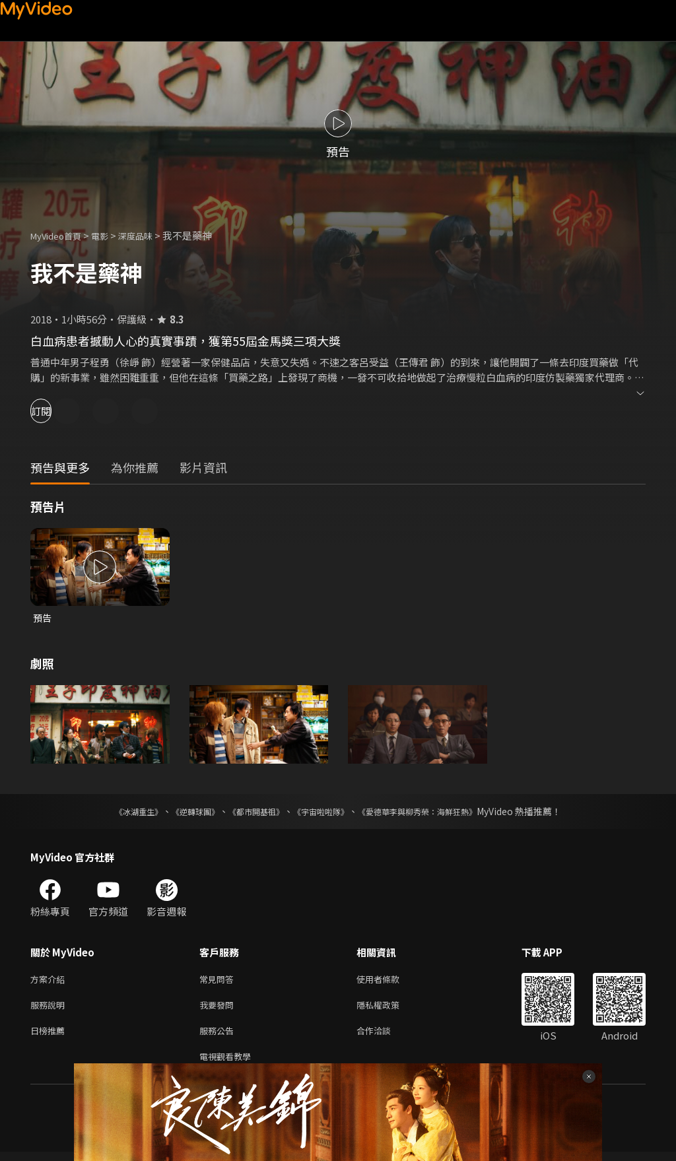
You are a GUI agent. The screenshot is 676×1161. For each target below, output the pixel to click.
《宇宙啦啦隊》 (323, 812)
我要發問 (219, 1009)
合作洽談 (384, 1037)
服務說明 (50, 1009)
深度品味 (150, 235)
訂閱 (57, 411)
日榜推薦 (50, 1037)
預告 (43, 618)
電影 (110, 235)
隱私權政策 (389, 1009)
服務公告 (219, 1037)
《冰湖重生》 (115, 812)
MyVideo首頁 (60, 235)
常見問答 (219, 981)
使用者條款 (389, 981)
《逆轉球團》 (180, 812)
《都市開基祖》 (249, 812)
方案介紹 (50, 981)
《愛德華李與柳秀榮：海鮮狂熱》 (434, 812)
